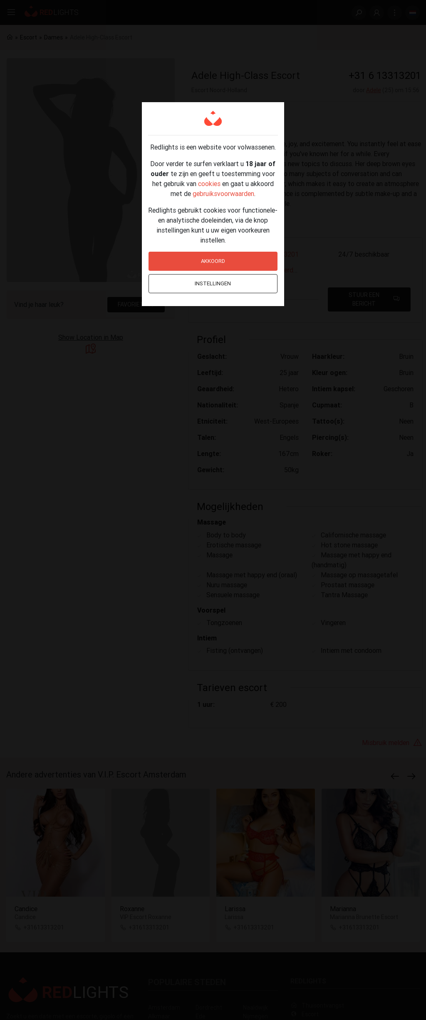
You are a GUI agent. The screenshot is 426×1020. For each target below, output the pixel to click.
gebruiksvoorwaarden (223, 193)
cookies (209, 183)
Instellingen (213, 283)
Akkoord (213, 261)
